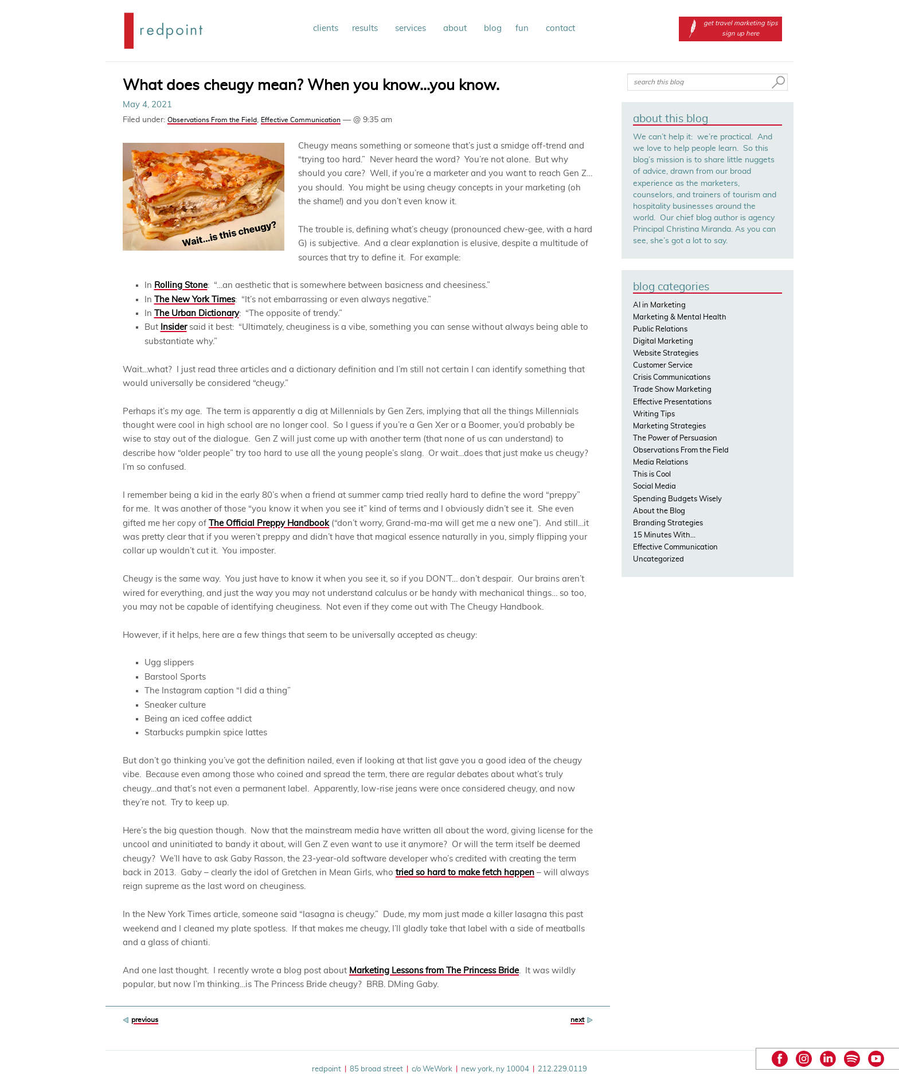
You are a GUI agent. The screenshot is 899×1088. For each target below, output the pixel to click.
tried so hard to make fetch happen (465, 872)
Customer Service (663, 365)
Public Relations (660, 329)
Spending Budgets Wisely (677, 499)
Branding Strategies (668, 523)
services (412, 28)
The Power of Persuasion (675, 438)
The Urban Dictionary (196, 313)
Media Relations (660, 462)
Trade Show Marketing (672, 389)
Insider (174, 327)
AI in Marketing (659, 305)
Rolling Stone (181, 285)
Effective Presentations (672, 402)
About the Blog (659, 511)
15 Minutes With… (664, 535)
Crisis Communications (671, 377)
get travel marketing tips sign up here (730, 28)
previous (144, 1019)
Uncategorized (658, 559)
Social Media (654, 486)
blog (493, 28)
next (577, 1019)
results (366, 28)
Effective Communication (301, 119)
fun (523, 28)
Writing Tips (654, 414)
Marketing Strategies (669, 426)
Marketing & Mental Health (679, 317)
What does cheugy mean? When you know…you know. (311, 85)
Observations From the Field (212, 119)
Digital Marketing (663, 341)
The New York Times (194, 299)
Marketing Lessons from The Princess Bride (434, 970)
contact (560, 28)
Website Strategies (665, 353)
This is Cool (652, 474)
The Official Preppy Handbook (269, 523)
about (456, 28)
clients (325, 28)
